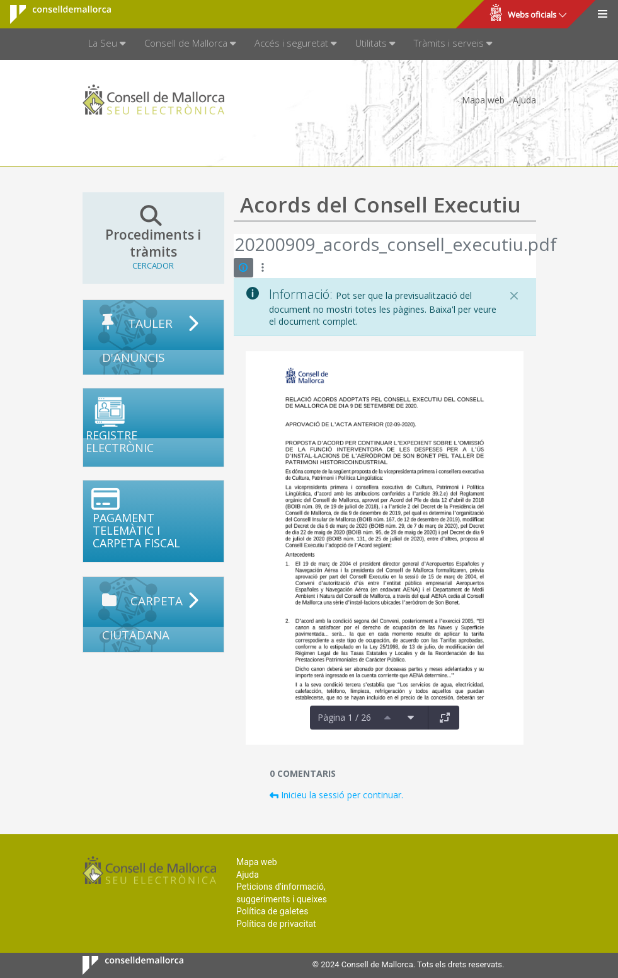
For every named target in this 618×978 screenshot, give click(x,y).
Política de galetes (272, 911)
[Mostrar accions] (263, 267)
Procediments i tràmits (153, 237)
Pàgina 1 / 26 (344, 717)
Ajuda (524, 100)
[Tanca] (514, 296)
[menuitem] (106, 44)
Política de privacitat (276, 924)
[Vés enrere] (234, 246)
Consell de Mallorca (52, 14)
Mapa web (483, 100)
